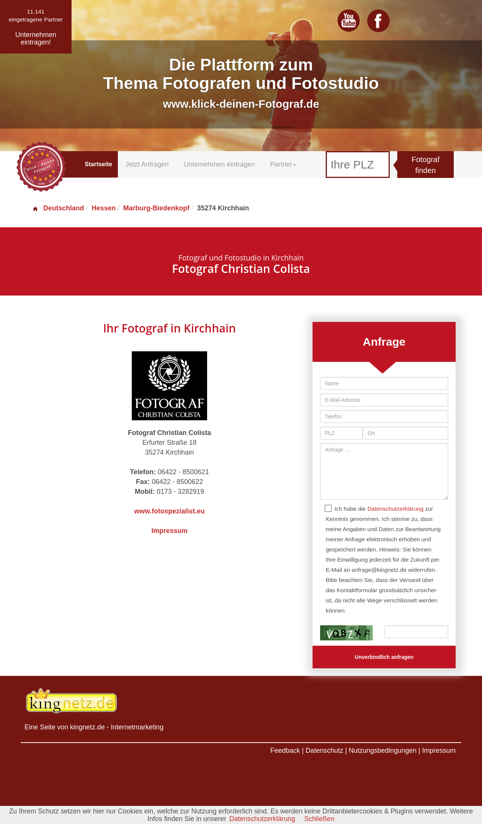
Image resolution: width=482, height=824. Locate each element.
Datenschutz (324, 750)
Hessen (104, 208)
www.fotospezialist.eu (169, 511)
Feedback (285, 750)
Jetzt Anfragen (147, 164)
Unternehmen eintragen (219, 164)
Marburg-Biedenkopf (156, 208)
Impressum (169, 531)
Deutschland (58, 208)
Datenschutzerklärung (396, 508)
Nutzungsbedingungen (382, 750)
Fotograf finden (425, 165)
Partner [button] (283, 164)
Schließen (319, 818)
